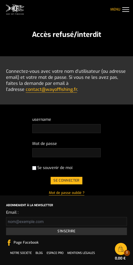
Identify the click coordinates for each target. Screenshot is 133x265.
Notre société (21, 253)
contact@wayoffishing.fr (51, 89)
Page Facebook (26, 242)
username (41, 119)
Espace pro (55, 253)
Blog (39, 253)
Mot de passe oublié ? (66, 192)
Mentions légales (81, 253)
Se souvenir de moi (52, 167)
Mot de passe (44, 143)
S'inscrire (66, 231)
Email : (12, 212)
